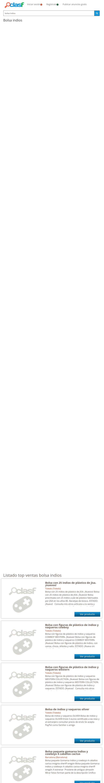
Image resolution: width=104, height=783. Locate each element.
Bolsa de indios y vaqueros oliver (67, 709)
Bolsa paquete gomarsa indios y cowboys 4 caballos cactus (66, 753)
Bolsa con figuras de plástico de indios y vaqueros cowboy (72, 626)
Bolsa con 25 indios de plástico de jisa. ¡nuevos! (70, 584)
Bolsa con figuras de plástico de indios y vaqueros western (72, 668)
